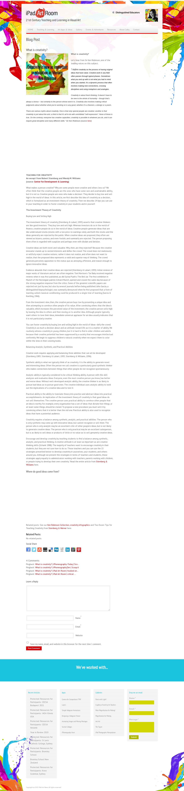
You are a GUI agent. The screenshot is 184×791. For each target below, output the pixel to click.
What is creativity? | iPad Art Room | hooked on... (56, 570)
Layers (64, 705)
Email (77, 626)
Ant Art (98, 721)
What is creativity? (36, 50)
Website (79, 635)
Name (78, 618)
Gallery (79, 29)
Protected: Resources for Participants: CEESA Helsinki (41, 724)
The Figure (99, 727)
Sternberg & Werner (58, 528)
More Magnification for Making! (105, 710)
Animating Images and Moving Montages (74, 721)
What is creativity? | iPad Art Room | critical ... (55, 574)
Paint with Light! (101, 699)
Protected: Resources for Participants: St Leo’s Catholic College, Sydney (41, 740)
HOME (30, 29)
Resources (111, 29)
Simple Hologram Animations (71, 710)
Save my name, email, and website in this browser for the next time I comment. (65, 644)
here (89, 121)
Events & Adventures (95, 29)
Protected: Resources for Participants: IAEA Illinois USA (41, 713)
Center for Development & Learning (51, 181)
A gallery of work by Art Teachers (106, 705)
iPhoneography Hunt (68, 732)
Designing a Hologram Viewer (71, 716)
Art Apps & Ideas (65, 29)
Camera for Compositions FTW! (71, 699)
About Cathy (124, 29)
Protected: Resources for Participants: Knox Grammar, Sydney (41, 770)
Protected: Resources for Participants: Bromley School (41, 751)
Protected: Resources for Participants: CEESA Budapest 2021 (41, 702)
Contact (136, 29)
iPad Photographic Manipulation (106, 732)
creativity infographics (80, 525)
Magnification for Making (103, 716)
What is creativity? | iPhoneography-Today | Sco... (57, 564)
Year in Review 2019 (39, 732)
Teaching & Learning (45, 29)
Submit (134, 737)
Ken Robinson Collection (58, 525)
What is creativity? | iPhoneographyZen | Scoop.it (57, 567)
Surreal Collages (67, 727)
